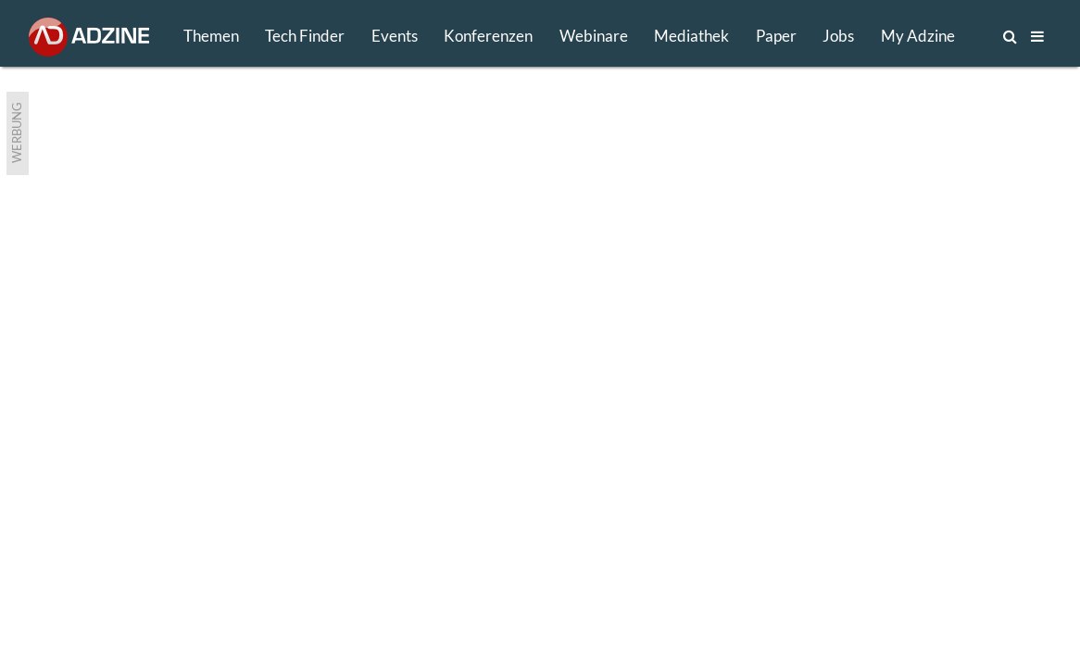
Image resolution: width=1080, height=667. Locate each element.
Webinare (593, 35)
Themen (211, 35)
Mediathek (691, 35)
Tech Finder (305, 35)
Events (394, 35)
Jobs (838, 35)
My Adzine (918, 35)
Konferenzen (488, 35)
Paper (776, 35)
